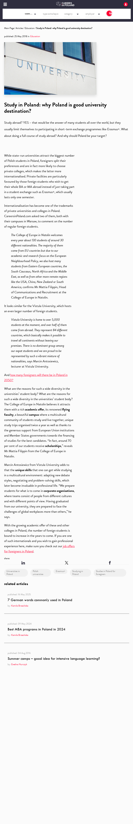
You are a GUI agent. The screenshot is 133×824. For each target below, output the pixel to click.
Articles (19, 28)
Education (29, 28)
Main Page (9, 28)
